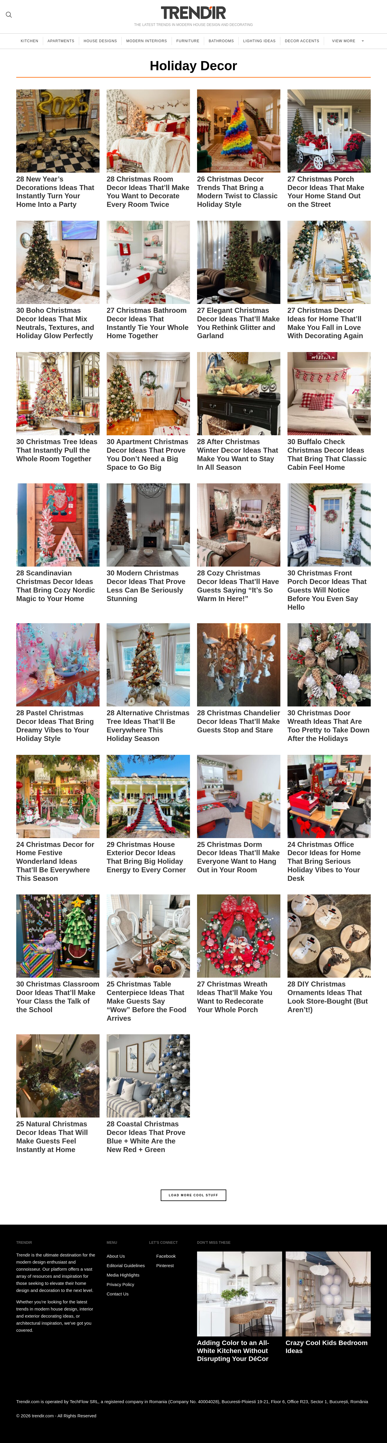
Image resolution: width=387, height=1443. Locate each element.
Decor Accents (306, 41)
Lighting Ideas (262, 41)
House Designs (101, 41)
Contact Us (118, 1293)
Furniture (190, 41)
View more (346, 41)
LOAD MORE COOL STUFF (193, 1195)
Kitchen (30, 41)
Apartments (61, 41)
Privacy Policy (120, 1284)
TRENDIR (193, 12)
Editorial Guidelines (126, 1265)
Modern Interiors (148, 41)
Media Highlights (123, 1274)
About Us (116, 1256)
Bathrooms (224, 41)
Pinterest (161, 1265)
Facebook (162, 1256)
